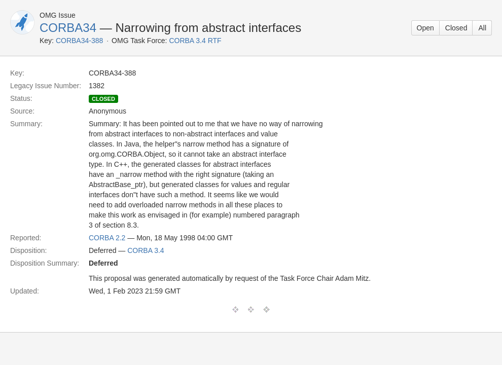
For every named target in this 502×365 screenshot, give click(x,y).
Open (425, 28)
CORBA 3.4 (145, 250)
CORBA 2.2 (107, 238)
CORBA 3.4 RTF (195, 40)
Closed (456, 28)
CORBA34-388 (79, 40)
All (482, 28)
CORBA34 (68, 27)
